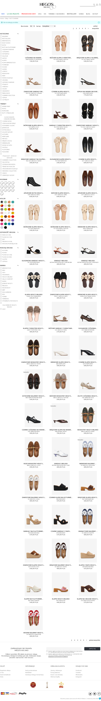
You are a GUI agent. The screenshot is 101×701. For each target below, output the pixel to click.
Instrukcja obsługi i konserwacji (34, 675)
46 (2, 194)
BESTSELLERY (72, 14)
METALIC (4, 139)
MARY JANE (5, 136)
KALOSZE (5, 56)
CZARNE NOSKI (7, 121)
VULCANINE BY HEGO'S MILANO (9, 306)
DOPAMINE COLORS (8, 125)
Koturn (5, 250)
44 (9, 190)
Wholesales (79, 675)
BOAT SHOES (6, 43)
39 (5, 187)
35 (5, 183)
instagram (94, 693)
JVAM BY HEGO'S (7, 283)
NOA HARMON (6, 292)
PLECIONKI (5, 152)
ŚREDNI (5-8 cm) (7, 241)
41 (12, 187)
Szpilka (4, 261)
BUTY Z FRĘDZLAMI (8, 113)
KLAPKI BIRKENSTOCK (9, 62)
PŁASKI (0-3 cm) (7, 237)
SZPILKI (4, 97)
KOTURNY (5, 134)
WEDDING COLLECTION (9, 171)
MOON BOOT (6, 288)
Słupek (4, 259)
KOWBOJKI (5, 65)
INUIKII (4, 281)
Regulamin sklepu (5, 670)
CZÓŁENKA (5, 52)
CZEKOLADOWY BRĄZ (9, 123)
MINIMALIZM (6, 143)
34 (2, 183)
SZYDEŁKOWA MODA (8, 164)
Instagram (79, 677)
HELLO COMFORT (7, 279)
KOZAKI (4, 67)
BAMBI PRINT (6, 106)
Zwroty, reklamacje (56, 670)
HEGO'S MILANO (7, 277)
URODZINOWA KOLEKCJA (10, 169)
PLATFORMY (6, 149)
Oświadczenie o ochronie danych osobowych (58, 656)
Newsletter (28, 672)
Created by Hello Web (93, 698)
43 (5, 190)
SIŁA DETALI (5, 162)
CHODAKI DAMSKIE (8, 49)
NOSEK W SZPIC (7, 145)
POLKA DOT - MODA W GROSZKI (9, 157)
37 (12, 183)
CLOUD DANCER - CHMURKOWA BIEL (9, 118)
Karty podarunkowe (31, 670)
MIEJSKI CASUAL (7, 141)
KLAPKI (4, 60)
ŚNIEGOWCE (6, 93)
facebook (99, 693)
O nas (2, 672)
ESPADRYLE (5, 54)
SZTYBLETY (5, 100)
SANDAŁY (5, 87)
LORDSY (4, 71)
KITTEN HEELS (6, 130)
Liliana (4, 69)
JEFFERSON (5, 128)
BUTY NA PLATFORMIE (9, 47)
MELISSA (5, 285)
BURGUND (5, 111)
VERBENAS (5, 299)
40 (9, 187)
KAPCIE (4, 58)
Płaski (4, 253)
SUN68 (4, 296)
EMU (3, 270)
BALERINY (5, 36)
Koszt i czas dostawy (57, 675)
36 (9, 183)
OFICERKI (5, 80)
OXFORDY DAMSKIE (8, 82)
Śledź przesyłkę (55, 677)
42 (2, 190)
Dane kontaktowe (5, 675)
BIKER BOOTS (6, 41)
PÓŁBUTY (5, 84)
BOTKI (4, 45)
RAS (3, 294)
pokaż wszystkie (95, 26)
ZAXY (4, 309)
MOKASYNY (5, 73)
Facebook (78, 670)
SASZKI (4, 89)
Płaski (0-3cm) (7, 257)
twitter (90, 693)
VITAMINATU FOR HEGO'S (10, 301)
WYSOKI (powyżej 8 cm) (9, 244)
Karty (1, 677)
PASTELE (5, 147)
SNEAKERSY (6, 91)
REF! (3, 239)
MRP (3, 290)
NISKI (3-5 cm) (6, 235)
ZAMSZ (4, 173)
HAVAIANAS (5, 275)
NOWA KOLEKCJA (7, 78)
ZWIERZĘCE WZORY (8, 175)
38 (2, 187)
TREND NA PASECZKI (8, 166)
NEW (3, 76)
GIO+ (3, 272)
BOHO (4, 108)
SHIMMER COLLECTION (9, 160)
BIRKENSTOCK (6, 268)
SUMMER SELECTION (8, 95)
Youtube (78, 672)
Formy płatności (55, 672)
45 (12, 190)
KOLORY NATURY (7, 132)
